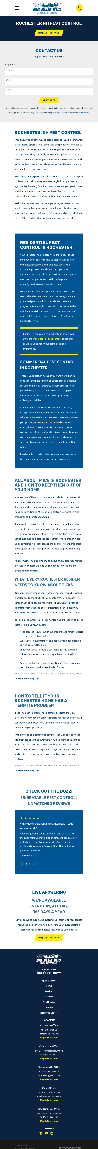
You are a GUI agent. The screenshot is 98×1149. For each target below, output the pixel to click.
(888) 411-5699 (49, 974)
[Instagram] (51, 1134)
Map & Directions (49, 1039)
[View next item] (33, 865)
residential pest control (48, 339)
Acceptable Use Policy (79, 113)
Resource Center (48, 1014)
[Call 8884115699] (79, 8)
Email (8, 80)
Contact (49, 1009)
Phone (8, 90)
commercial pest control (43, 418)
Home (49, 987)
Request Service (49, 33)
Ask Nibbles (49, 1003)
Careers (49, 998)
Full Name (10, 70)
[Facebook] (57, 1134)
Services (49, 993)
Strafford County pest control (31, 177)
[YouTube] (46, 1134)
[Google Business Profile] (41, 1134)
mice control (31, 571)
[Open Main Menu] (17, 8)
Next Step (49, 100)
